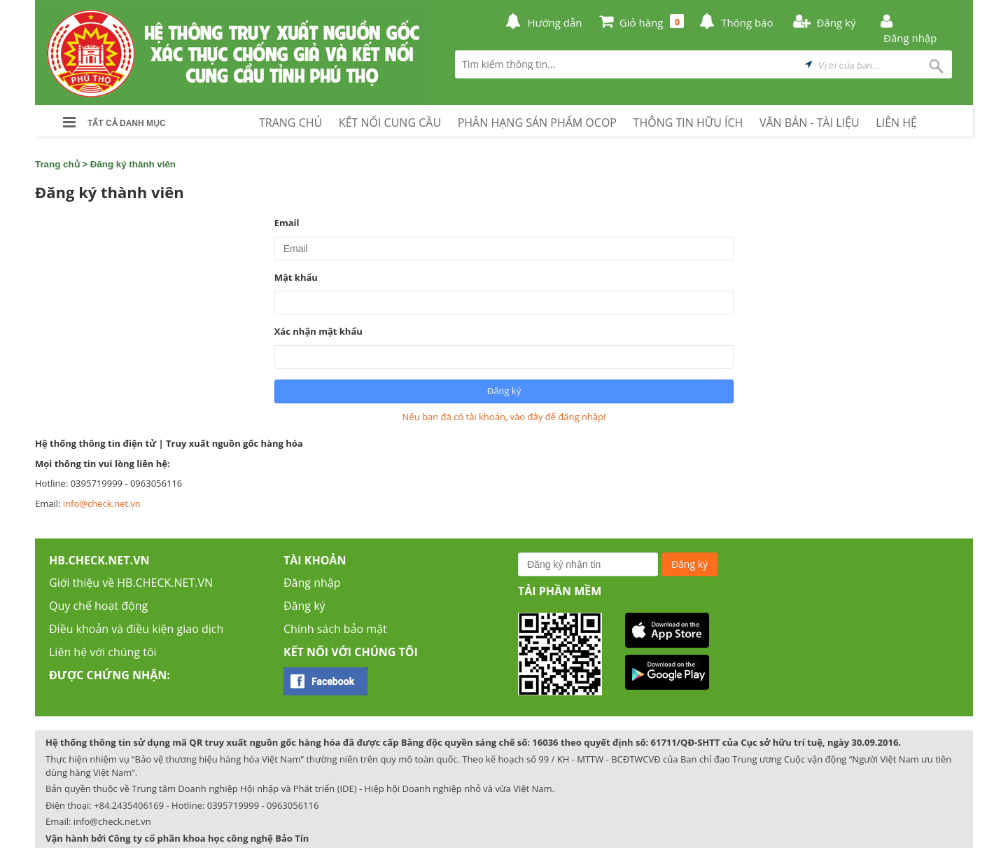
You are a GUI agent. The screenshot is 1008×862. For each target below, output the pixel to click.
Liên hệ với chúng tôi (103, 652)
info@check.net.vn (102, 503)
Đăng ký (305, 605)
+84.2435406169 (129, 805)
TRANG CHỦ (290, 122)
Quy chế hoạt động (98, 605)
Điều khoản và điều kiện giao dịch (136, 629)
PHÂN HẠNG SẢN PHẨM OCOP (537, 122)
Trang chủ (57, 164)
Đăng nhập (312, 582)
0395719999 (233, 805)
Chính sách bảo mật (335, 629)
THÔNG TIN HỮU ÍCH (688, 122)
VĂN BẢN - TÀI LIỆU (810, 122)
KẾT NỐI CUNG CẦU (390, 122)
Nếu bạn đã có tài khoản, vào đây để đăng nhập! (504, 416)
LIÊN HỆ (896, 122)
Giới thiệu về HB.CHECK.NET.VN (131, 582)
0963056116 (292, 805)
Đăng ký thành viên (133, 164)
